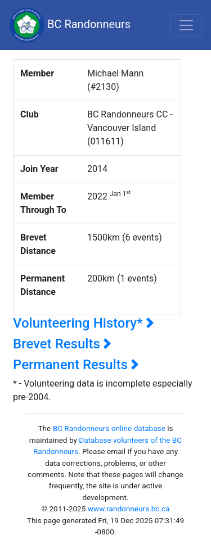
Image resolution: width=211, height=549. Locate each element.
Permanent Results (76, 365)
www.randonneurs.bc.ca (129, 508)
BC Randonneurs (70, 25)
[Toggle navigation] (186, 25)
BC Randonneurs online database (109, 428)
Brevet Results (62, 344)
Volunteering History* (83, 323)
